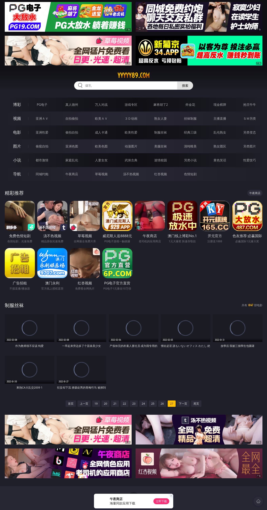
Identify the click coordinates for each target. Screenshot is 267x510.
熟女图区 (219, 146)
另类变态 (249, 132)
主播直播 (219, 118)
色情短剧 (190, 174)
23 (133, 403)
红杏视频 (160, 174)
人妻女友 (101, 160)
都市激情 (42, 160)
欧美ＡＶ (101, 118)
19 (96, 403)
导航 (17, 174)
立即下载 (161, 501)
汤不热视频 (131, 174)
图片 (17, 146)
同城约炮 (42, 174)
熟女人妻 (160, 118)
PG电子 (42, 104)
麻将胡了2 (160, 104)
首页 (71, 403)
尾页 (196, 403)
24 (143, 403)
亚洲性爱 (42, 132)
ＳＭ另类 (249, 118)
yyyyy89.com (134, 75)
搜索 (185, 85)
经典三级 (190, 132)
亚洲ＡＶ (42, 118)
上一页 (84, 403)
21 (115, 403)
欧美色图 (101, 146)
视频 (17, 118)
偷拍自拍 (71, 132)
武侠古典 (131, 160)
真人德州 (71, 104)
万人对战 (101, 104)
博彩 (17, 104)
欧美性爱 (131, 132)
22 (124, 403)
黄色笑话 (219, 160)
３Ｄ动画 (131, 118)
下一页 (183, 403)
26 (162, 403)
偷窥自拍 (42, 146)
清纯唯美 (190, 146)
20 (105, 403)
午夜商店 (71, 174)
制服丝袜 (160, 132)
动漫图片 (131, 146)
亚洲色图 (71, 146)
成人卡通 (101, 132)
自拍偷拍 (71, 118)
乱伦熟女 (219, 132)
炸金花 (190, 104)
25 (152, 403)
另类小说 (190, 160)
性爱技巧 (249, 160)
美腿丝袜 (160, 146)
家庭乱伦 (71, 160)
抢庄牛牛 (249, 104)
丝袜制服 (190, 118)
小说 (17, 160)
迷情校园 (160, 160)
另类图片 (249, 146)
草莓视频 (101, 174)
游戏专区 (131, 104)
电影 (17, 132)
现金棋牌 (219, 104)
